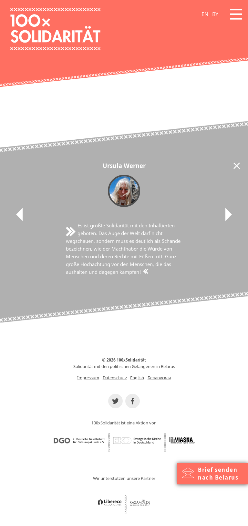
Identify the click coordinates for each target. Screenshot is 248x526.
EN (205, 14)
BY (215, 14)
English (137, 378)
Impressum (88, 378)
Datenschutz (115, 378)
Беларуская (159, 378)
